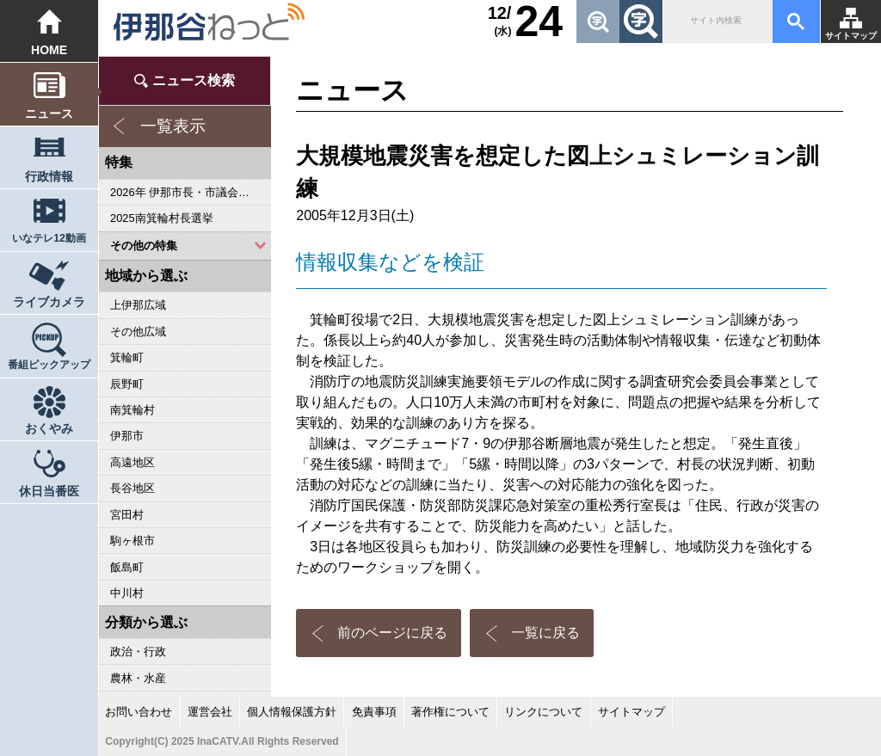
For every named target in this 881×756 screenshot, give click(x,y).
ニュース (49, 113)
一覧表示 (173, 126)
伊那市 (127, 435)
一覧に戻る (545, 632)
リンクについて (543, 711)
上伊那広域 (138, 304)
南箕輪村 (132, 409)
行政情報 (49, 176)
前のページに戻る (392, 632)
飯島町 (127, 567)
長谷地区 (132, 488)
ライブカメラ (49, 302)
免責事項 (374, 711)
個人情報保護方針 (291, 711)
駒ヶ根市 (132, 540)
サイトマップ (851, 35)
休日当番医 (49, 491)
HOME (49, 50)
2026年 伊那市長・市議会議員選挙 (190, 192)
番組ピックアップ (49, 365)
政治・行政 (138, 651)
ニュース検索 (193, 80)
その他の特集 (143, 245)
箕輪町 (127, 357)
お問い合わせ (138, 711)
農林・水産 (138, 678)
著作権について (450, 711)
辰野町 (127, 384)
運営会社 (210, 711)
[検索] (716, 21)
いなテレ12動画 (49, 238)
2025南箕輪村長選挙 (161, 218)
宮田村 (127, 514)
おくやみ (49, 428)
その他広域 (138, 331)
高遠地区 (132, 462)
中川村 (127, 593)
